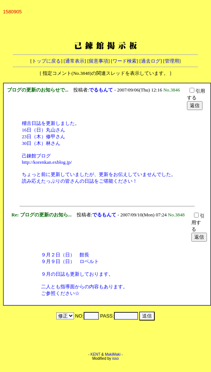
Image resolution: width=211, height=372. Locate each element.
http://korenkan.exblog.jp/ (47, 162)
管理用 (172, 61)
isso (115, 358)
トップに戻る (46, 61)
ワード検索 (125, 61)
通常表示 (74, 61)
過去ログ (150, 61)
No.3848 (177, 214)
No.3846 (172, 90)
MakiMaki (112, 354)
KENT (96, 354)
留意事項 (98, 61)
